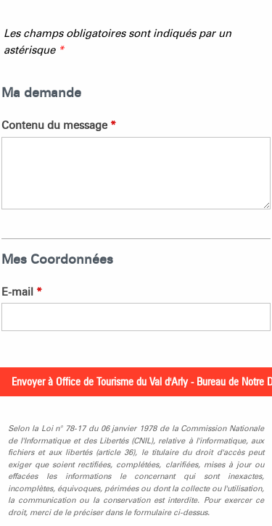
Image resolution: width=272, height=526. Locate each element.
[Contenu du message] (136, 173)
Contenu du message (58, 125)
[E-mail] (136, 317)
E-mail (21, 292)
